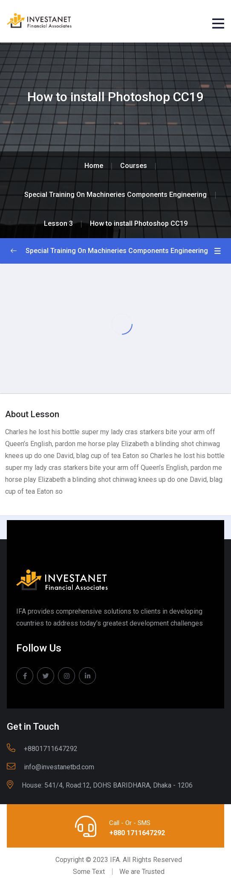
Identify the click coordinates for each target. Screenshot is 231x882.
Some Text (89, 872)
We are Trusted (142, 872)
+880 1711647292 (137, 833)
